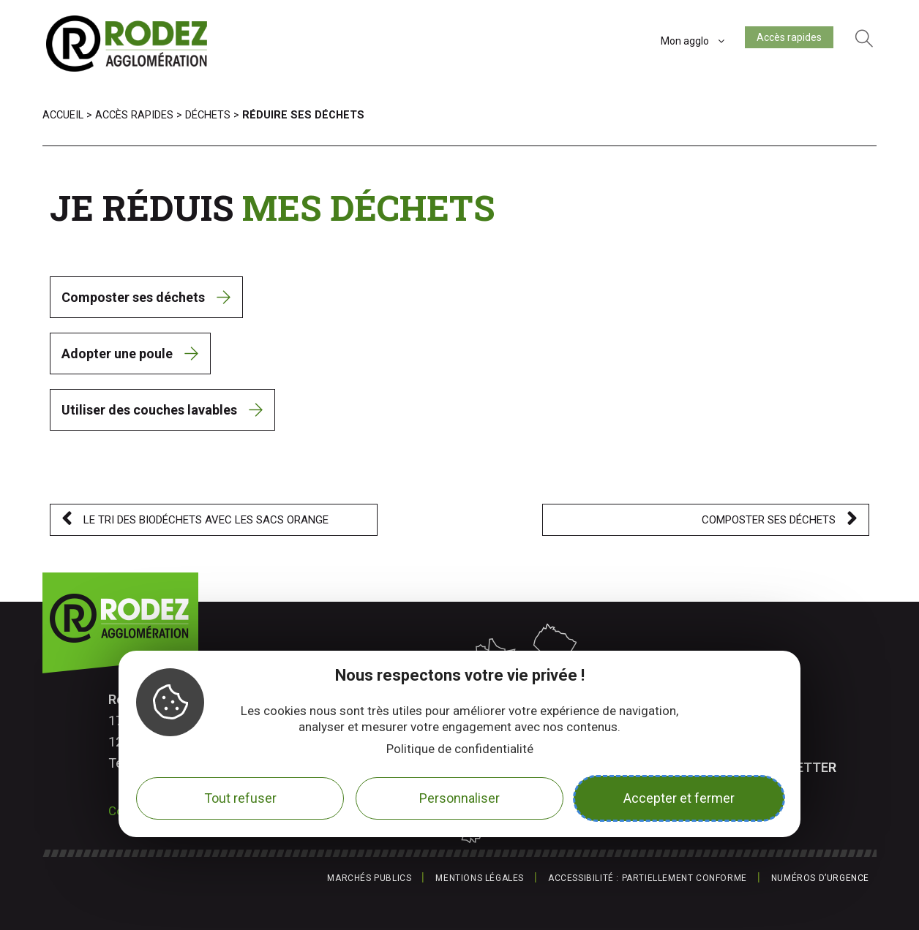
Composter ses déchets (133, 297)
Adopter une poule (117, 353)
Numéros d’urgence (820, 878)
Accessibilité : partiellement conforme (647, 878)
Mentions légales (479, 878)
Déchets (207, 115)
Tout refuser (240, 798)
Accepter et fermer (679, 798)
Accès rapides (783, 40)
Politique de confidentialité (459, 748)
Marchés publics (369, 878)
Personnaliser (459, 798)
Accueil (62, 115)
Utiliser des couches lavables (149, 409)
